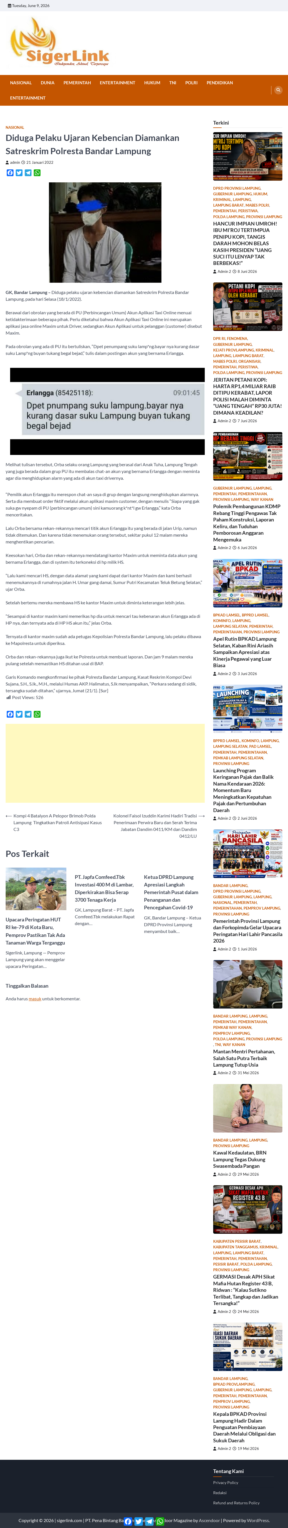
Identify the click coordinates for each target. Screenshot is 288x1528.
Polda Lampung (228, 217)
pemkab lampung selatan (238, 758)
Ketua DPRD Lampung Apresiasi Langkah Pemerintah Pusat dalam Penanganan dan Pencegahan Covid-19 (171, 892)
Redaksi (220, 1492)
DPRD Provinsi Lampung (236, 188)
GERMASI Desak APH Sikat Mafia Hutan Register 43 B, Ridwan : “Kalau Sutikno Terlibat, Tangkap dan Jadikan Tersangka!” (245, 1289)
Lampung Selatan (230, 626)
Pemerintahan (252, 494)
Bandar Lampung (230, 886)
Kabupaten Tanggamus (235, 1247)
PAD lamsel (260, 746)
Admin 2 (222, 271)
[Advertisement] (105, 763)
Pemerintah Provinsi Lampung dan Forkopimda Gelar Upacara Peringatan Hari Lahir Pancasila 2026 (247, 931)
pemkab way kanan (232, 1027)
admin (13, 162)
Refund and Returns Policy (236, 1502)
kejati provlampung (233, 350)
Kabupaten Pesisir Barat (237, 1241)
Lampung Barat (228, 205)
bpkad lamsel (226, 615)
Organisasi (249, 361)
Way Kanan (262, 499)
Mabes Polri (257, 205)
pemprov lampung (262, 908)
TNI (172, 82)
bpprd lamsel (255, 615)
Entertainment (117, 82)
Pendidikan (220, 82)
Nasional (21, 82)
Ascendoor (209, 1520)
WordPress (258, 1520)
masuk (35, 998)
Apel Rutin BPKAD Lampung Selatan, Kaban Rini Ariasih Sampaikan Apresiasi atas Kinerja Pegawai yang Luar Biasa (244, 652)
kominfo (222, 621)
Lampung (242, 200)
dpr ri (219, 339)
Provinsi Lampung (264, 217)
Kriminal (222, 200)
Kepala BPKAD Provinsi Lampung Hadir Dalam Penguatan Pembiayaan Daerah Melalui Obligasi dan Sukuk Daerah (244, 1427)
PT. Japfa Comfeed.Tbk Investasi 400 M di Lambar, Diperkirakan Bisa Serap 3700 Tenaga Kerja (104, 888)
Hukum (152, 82)
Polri (191, 82)
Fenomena (237, 339)
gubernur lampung (232, 194)
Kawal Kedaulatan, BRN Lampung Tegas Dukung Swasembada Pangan (240, 1159)
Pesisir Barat (226, 1264)
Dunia (48, 82)
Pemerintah (77, 82)
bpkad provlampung (234, 1384)
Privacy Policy (225, 1482)
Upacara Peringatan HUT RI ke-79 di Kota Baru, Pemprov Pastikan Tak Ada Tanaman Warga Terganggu (35, 930)
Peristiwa (248, 211)
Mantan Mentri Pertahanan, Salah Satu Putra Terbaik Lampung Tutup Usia (244, 1058)
